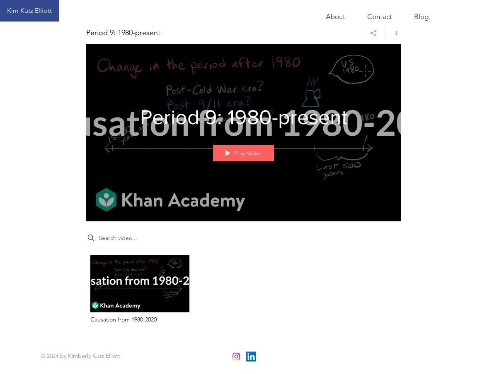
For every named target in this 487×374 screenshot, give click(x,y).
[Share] (373, 33)
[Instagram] (236, 357)
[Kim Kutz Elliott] (29, 11)
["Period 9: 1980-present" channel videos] (244, 291)
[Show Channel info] (393, 33)
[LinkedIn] (251, 357)
